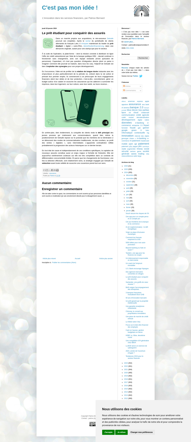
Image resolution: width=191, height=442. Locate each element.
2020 (126, 373)
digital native (143, 120)
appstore (125, 104)
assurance (52, 173)
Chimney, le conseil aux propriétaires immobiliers (136, 312)
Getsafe (110, 38)
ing (148, 133)
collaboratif (145, 113)
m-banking (141, 138)
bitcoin (135, 110)
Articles (127, 86)
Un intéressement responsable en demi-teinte (137, 259)
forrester (125, 128)
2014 (126, 392)
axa (143, 104)
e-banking (139, 123)
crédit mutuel (128, 117)
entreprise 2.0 (137, 125)
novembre (130, 178)
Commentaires (129, 90)
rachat (87, 41)
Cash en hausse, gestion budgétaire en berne (135, 331)
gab (139, 128)
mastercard (145, 141)
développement (128, 120)
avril (127, 201)
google (125, 130)
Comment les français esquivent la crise (134, 238)
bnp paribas (144, 110)
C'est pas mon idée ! (70, 7)
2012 (126, 398)
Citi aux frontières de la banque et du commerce (137, 223)
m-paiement (135, 141)
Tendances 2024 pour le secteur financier (134, 357)
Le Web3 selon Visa (133, 322)
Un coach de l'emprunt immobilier (134, 264)
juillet (128, 191)
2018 (126, 379)
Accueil (77, 259)
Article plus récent (49, 259)
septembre (130, 185)
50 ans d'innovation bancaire (136, 298)
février (128, 207)
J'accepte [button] (108, 432)
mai (127, 198)
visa (147, 154)
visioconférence (127, 156)
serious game (135, 151)
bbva (129, 110)
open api (133, 144)
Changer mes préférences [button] (141, 432)
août (128, 188)
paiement (143, 143)
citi (130, 113)
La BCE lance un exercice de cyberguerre (136, 347)
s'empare (84, 43)
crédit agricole (142, 115)
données (127, 122)
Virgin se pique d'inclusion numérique (135, 233)
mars (128, 204)
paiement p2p (127, 146)
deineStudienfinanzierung (93, 46)
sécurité (125, 151)
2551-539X (130, 48)
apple (147, 101)
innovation (128, 135)
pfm (140, 146)
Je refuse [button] (121, 432)
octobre (129, 182)
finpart (146, 125)
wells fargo (137, 156)
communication (128, 115)
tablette (133, 154)
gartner (146, 128)
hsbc (147, 130)
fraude (133, 128)
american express (135, 101)
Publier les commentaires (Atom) (64, 262)
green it (137, 130)
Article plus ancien (106, 259)
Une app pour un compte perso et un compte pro (137, 217)
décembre (130, 175)
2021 (126, 369)
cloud (135, 112)
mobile (124, 144)
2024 (126, 172)
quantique (146, 146)
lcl (135, 138)
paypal (135, 146)
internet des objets (142, 136)
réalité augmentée (129, 149)
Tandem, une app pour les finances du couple (135, 254)
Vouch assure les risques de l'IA (137, 213)
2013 (126, 395)
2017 (126, 382)
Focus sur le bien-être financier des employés (137, 326)
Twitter (135, 76)
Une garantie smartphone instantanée (135, 307)
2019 (126, 376)
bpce (124, 112)
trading (141, 154)
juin (127, 195)
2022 (126, 366)
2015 (126, 389)
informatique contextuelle (133, 133)
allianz (124, 101)
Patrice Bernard (138, 39)
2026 (126, 166)
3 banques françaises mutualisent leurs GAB (135, 294)
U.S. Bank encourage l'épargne (137, 269)
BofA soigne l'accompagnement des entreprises (137, 288)
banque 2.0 (136, 107)
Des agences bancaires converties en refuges (134, 273)
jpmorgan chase (128, 138)
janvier (128, 211)
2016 (126, 386)
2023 (126, 363)
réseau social (143, 149)
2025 (126, 169)
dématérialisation (143, 117)
